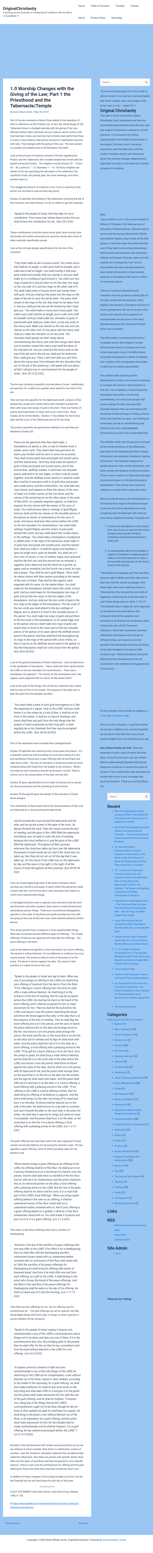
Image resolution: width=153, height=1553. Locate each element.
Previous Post (12, 1523)
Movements (120, 1130)
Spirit (117, 1200)
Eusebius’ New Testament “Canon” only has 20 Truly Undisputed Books (128, 997)
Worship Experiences (125, 1232)
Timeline (117, 5)
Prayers (118, 1164)
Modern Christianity (124, 1125)
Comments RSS (122, 1269)
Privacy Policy (85, 17)
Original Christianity (124, 1144)
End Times (120, 1073)
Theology (119, 1211)
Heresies (119, 1083)
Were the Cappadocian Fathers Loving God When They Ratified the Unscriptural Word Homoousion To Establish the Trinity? (130, 819)
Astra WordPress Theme (114, 1539)
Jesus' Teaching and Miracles (130, 1100)
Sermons (119, 1195)
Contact (131, 5)
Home (81, 5)
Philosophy (120, 1159)
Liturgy (118, 1114)
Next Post (84, 1523)
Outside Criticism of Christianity (131, 1150)
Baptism (118, 1046)
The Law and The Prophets (128, 1205)
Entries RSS (120, 1264)
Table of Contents (98, 5)
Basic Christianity (123, 1051)
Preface (118, 1170)
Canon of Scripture (124, 1056)
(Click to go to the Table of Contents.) (127, 1042)
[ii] (43, 1318)
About (143, 5)
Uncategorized (122, 1227)
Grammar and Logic (124, 1078)
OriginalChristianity (19, 8)
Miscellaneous (122, 1119)
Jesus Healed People (125, 987)
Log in (117, 1282)
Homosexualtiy (122, 1089)
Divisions (119, 1067)
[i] (26, 179)
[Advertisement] (76, 46)
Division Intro (121, 1062)
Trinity (117, 1222)
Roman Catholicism (124, 1180)
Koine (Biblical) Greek (125, 1109)
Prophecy (119, 1175)
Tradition (119, 1216)
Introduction (120, 1094)
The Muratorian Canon (126, 1029)
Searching (103, 17)
